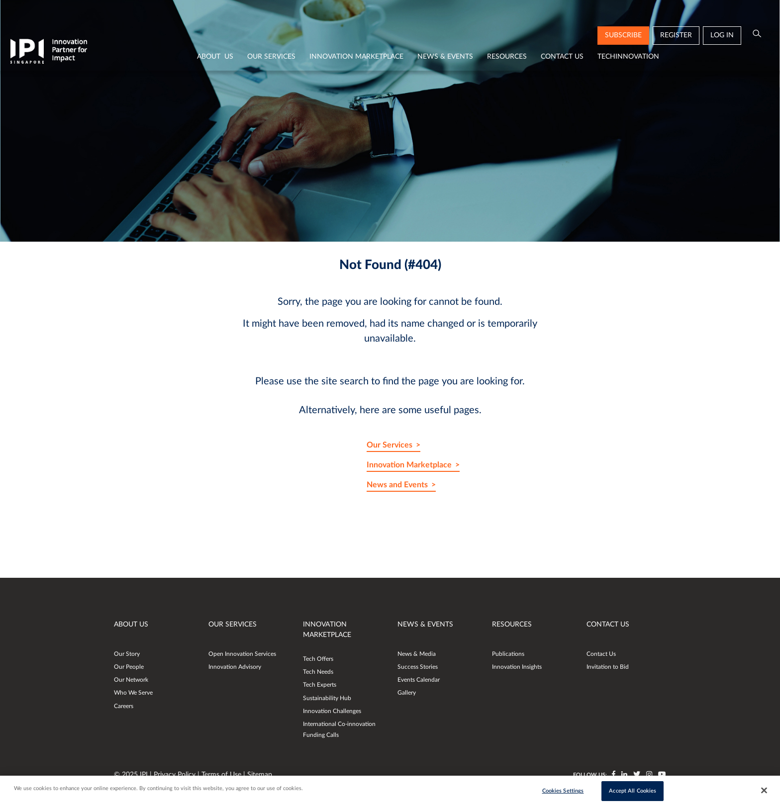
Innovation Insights (517, 667)
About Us (215, 56)
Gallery (406, 693)
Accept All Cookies (632, 791)
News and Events (397, 485)
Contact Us (562, 56)
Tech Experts (319, 685)
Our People (129, 667)
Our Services (271, 56)
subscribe (623, 35)
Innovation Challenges (332, 711)
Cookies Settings (563, 791)
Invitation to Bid (607, 667)
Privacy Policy (175, 774)
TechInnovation (628, 56)
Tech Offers (318, 659)
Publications (508, 654)
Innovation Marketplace (356, 56)
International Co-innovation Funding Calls (339, 729)
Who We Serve (133, 693)
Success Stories (417, 667)
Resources (507, 56)
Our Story (127, 654)
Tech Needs (318, 672)
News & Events (445, 56)
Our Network (131, 680)
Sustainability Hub (327, 698)
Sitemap (259, 774)
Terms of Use (222, 774)
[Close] (764, 791)
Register (676, 35)
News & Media (416, 654)
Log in (722, 35)
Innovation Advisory (234, 667)
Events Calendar (418, 680)
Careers (123, 706)
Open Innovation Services (242, 654)
